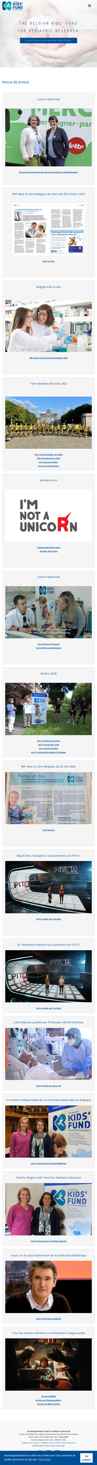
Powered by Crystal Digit (54, 1445)
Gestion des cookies (30, 1442)
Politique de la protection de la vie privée (58, 1442)
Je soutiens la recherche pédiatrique (48, 40)
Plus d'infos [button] (45, 1459)
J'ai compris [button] (86, 1458)
